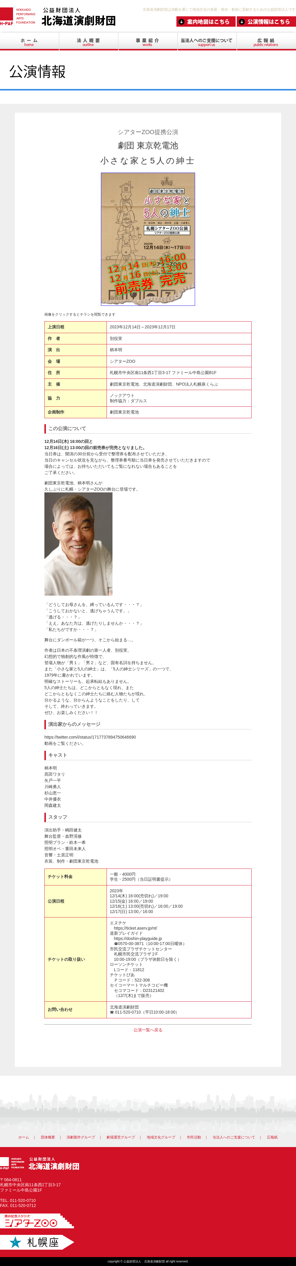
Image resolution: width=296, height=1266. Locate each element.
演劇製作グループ (81, 1137)
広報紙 (272, 1137)
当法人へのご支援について (234, 1137)
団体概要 (48, 1137)
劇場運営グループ (121, 1137)
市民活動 (194, 1137)
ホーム (23, 1137)
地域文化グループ (161, 1137)
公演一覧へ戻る (148, 1030)
